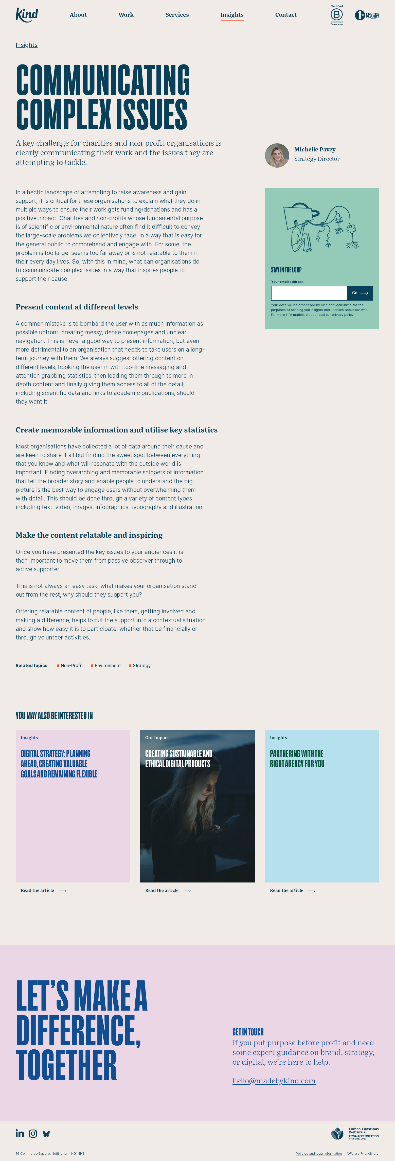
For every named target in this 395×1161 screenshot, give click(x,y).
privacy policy (342, 315)
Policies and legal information (319, 1153)
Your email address (287, 282)
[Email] (322, 293)
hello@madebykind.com (274, 1081)
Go (360, 293)
